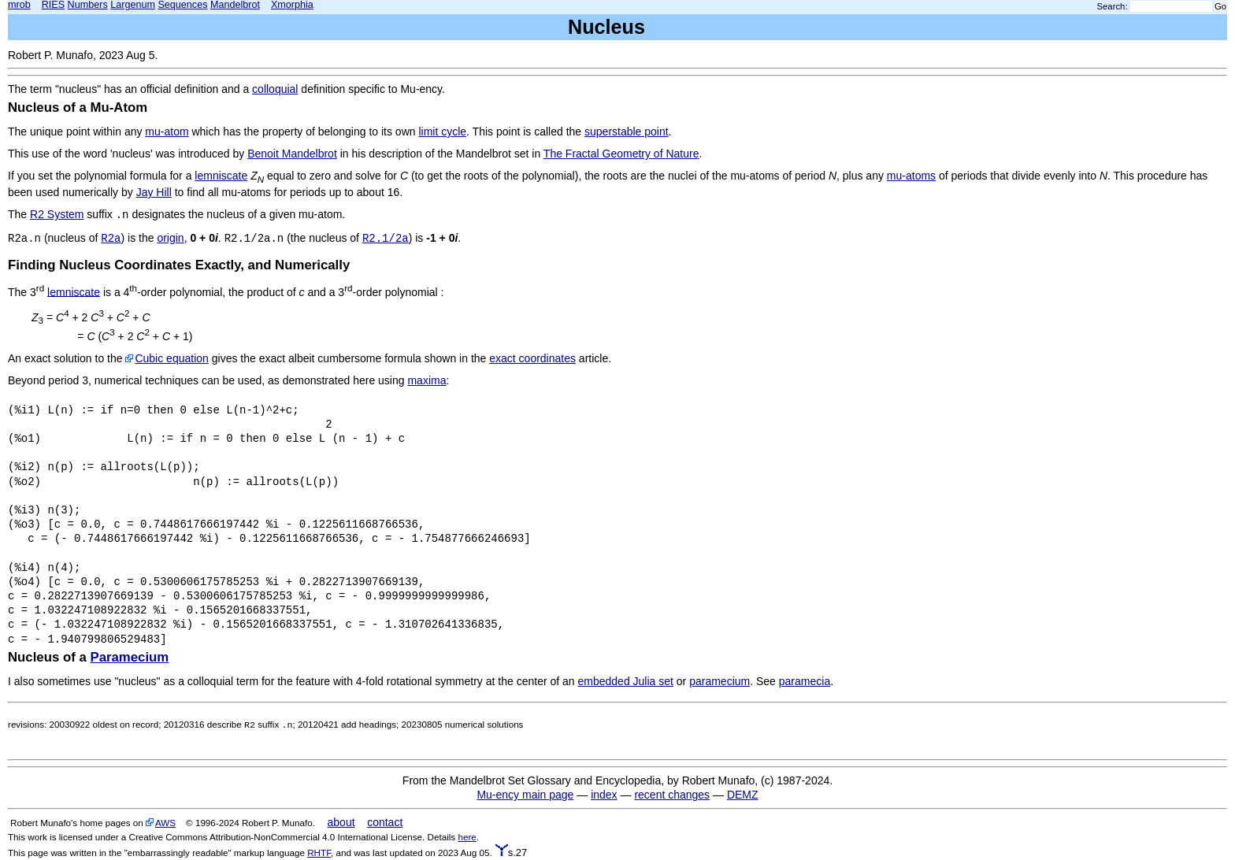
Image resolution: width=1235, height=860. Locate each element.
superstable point (626, 131)
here (467, 837)
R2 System (56, 214)
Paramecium (129, 657)
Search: (1112, 6)
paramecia (804, 681)
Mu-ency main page (525, 794)
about (341, 822)
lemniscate (221, 175)
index (604, 794)
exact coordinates (532, 358)
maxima (426, 380)
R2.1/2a (385, 238)
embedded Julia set (625, 681)
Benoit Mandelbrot (292, 153)
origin (170, 238)
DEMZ (742, 794)
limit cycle (442, 131)
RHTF (319, 852)
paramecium (719, 681)
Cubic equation (171, 358)
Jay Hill (154, 192)
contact (384, 822)
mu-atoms (911, 175)
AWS (165, 822)
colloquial (275, 89)
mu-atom (166, 131)
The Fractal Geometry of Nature (621, 153)
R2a (111, 238)
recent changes (672, 794)
